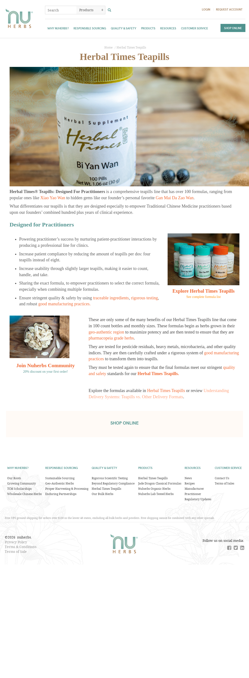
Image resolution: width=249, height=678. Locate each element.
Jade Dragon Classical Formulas (159, 483)
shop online (124, 422)
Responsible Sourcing (90, 28)
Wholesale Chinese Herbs (24, 494)
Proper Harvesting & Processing (66, 488)
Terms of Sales (224, 483)
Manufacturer (194, 488)
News (188, 478)
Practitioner (193, 494)
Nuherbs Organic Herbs (154, 488)
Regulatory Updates (198, 499)
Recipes (190, 483)
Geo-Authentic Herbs (59, 483)
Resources (168, 28)
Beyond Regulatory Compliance (113, 483)
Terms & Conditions (20, 546)
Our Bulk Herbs (102, 494)
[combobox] (60, 10)
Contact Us (222, 478)
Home (108, 47)
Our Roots (14, 478)
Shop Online (233, 28)
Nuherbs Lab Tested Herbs (156, 494)
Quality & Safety (123, 28)
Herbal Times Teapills (131, 47)
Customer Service (194, 28)
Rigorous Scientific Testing (110, 478)
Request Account (229, 9)
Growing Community (21, 483)
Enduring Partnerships (60, 494)
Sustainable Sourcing (59, 478)
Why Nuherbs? (58, 28)
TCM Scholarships (19, 488)
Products (148, 28)
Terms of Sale (16, 551)
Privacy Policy (16, 542)
